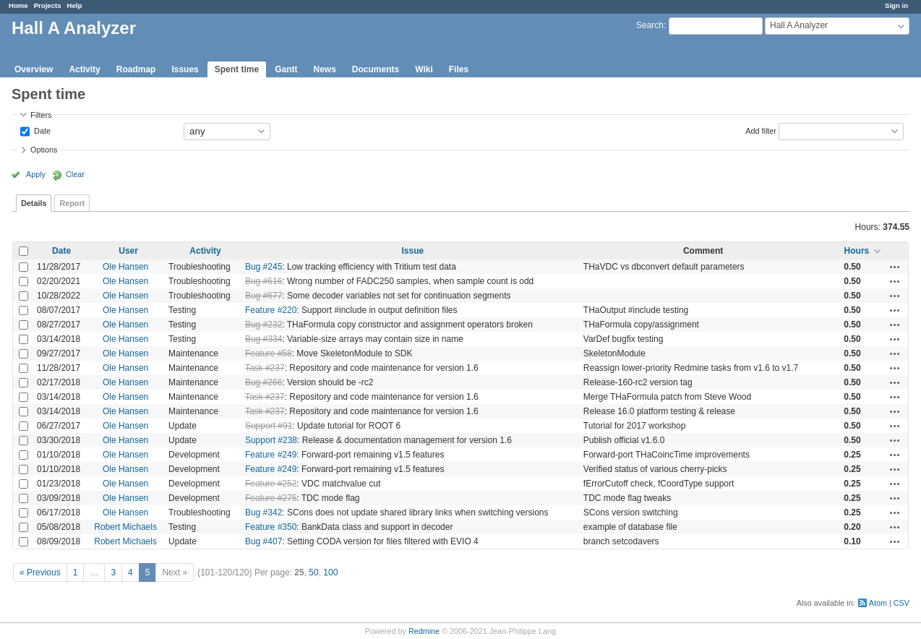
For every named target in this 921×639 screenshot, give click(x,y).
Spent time (237, 69)
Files (458, 69)
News (324, 69)
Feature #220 (270, 310)
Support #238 (271, 440)
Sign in (896, 5)
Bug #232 (263, 325)
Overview (33, 69)
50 (313, 572)
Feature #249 (270, 455)
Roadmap (136, 69)
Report (72, 203)
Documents (375, 69)
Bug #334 (263, 339)
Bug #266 (263, 382)
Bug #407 (263, 541)
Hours (857, 251)
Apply (36, 174)
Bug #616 (263, 281)
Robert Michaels (125, 527)
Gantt (286, 69)
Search (650, 25)
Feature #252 (270, 484)
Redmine (424, 631)
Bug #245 (263, 267)
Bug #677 (263, 296)
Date (41, 130)
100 (330, 572)
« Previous (40, 572)
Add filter (760, 130)
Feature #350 (270, 527)
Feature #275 (270, 498)
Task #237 (265, 368)
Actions (895, 267)
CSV (901, 603)
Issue (413, 251)
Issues (184, 69)
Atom (878, 603)
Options (43, 149)
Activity (84, 69)
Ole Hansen (125, 267)
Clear (75, 174)
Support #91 (268, 426)
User (128, 251)
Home (18, 5)
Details (33, 203)
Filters (40, 115)
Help (74, 5)
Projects (47, 5)
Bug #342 (263, 512)
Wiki (424, 69)
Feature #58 (268, 353)
